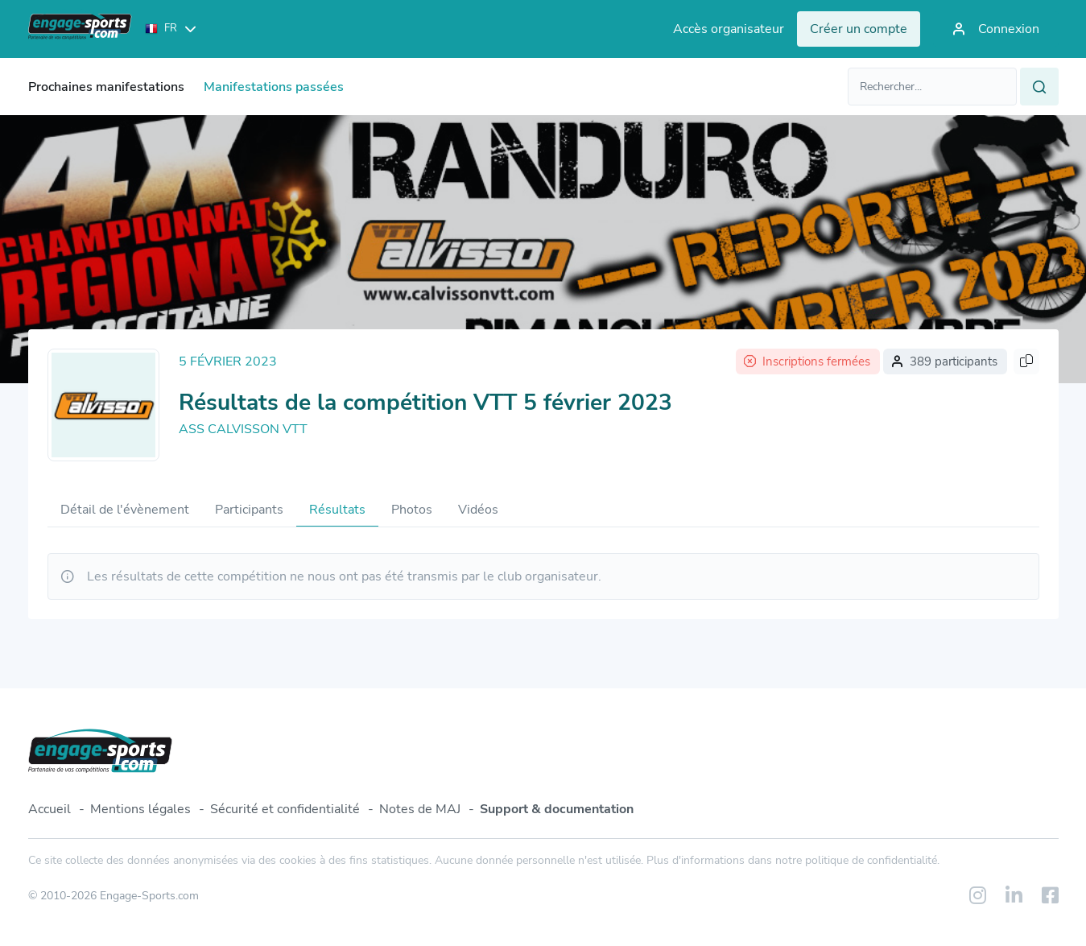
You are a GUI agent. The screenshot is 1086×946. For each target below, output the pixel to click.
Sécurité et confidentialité (285, 809)
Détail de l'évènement (124, 509)
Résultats (337, 509)
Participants (249, 509)
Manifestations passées (274, 87)
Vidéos (478, 509)
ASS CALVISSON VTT (243, 429)
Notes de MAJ (419, 809)
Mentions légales (140, 809)
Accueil (49, 809)
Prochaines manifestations (106, 87)
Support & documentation (557, 809)
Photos (411, 509)
